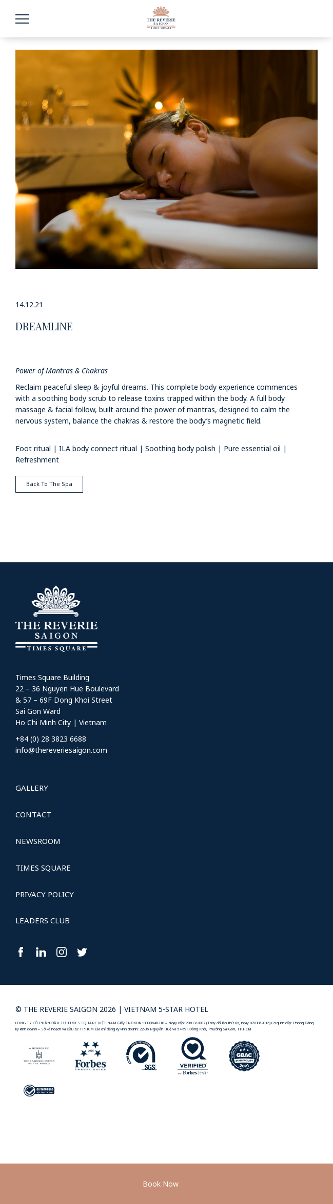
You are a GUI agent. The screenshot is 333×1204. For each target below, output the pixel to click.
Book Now (161, 1184)
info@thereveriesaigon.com (61, 750)
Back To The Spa (49, 484)
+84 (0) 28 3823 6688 (50, 739)
